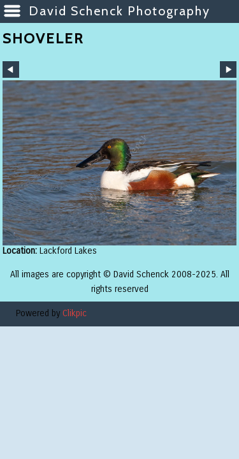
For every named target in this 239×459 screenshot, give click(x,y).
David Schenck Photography (119, 10)
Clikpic (74, 313)
